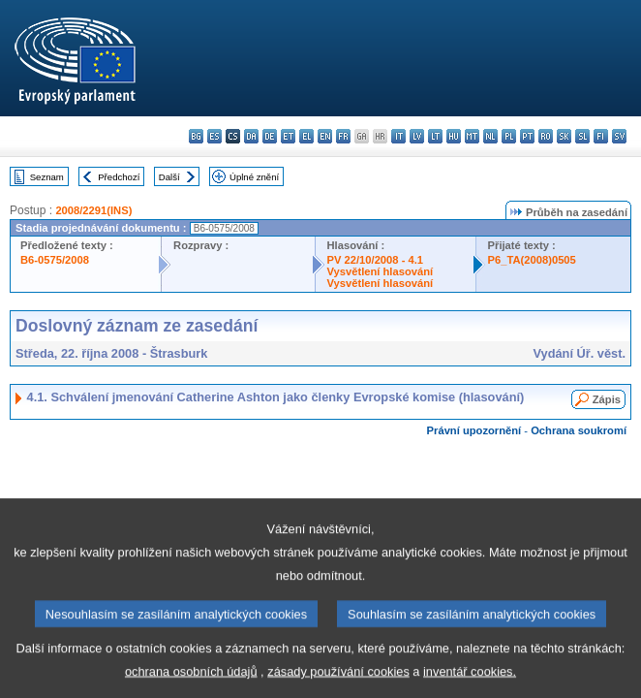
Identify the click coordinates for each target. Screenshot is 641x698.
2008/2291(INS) (93, 210)
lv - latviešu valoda (417, 136)
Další (169, 177)
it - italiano (398, 136)
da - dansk (251, 136)
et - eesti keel (288, 136)
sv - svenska (619, 136)
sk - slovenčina (564, 136)
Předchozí (118, 177)
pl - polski (509, 136)
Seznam (47, 177)
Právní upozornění (474, 430)
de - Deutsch (269, 136)
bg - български (196, 136)
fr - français (343, 136)
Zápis (607, 399)
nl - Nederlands (490, 136)
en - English (325, 136)
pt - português (527, 136)
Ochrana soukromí (578, 430)
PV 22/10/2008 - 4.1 (375, 260)
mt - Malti (472, 136)
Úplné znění (254, 177)
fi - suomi (601, 136)
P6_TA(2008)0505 (532, 260)
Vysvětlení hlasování (380, 271)
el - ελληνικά (306, 136)
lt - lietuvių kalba (435, 136)
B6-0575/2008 (54, 260)
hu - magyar (453, 136)
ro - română (545, 136)
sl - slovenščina (582, 136)
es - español (214, 136)
